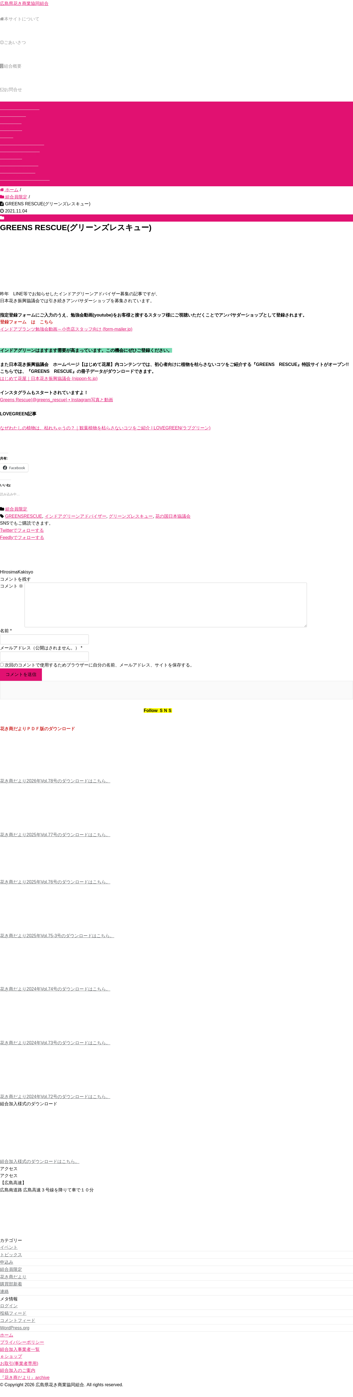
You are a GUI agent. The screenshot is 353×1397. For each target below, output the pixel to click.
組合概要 (11, 66)
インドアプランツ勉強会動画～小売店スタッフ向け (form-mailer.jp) (66, 329)
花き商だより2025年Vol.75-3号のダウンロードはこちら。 (57, 944)
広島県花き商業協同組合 (24, 3)
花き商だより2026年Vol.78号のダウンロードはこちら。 (55, 789)
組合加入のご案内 (17, 175)
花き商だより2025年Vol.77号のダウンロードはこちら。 (55, 843)
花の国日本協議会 (173, 516)
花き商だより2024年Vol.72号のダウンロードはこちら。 (55, 1105)
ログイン (9, 1314)
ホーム (6, 140)
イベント (9, 1256)
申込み (6, 1271)
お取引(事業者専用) (19, 168)
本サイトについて (19, 19)
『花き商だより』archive (25, 182)
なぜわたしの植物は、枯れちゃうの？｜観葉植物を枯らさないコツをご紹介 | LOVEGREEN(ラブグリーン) (105, 428)
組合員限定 (16, 218)
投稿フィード (13, 1322)
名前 (4, 639)
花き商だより (13, 1285)
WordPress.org (14, 1336)
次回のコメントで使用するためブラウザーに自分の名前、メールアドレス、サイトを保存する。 (99, 673)
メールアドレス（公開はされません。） (39, 656)
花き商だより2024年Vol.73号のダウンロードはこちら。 (55, 1051)
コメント (11, 586)
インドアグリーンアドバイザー (75, 516)
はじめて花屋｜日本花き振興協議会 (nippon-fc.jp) (49, 378)
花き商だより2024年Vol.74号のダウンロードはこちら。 (55, 997)
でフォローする (22, 530)
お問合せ (11, 89)
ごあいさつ (13, 42)
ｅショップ (11, 161)
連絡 (4, 1300)
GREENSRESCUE (23, 516)
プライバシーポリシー (22, 147)
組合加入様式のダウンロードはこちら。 (39, 1170)
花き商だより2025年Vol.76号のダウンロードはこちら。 (55, 890)
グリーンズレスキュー (131, 516)
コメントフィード (17, 1329)
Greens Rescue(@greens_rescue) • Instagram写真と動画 (56, 399)
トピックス (11, 1263)
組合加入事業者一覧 (20, 154)
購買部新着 (11, 1292)
